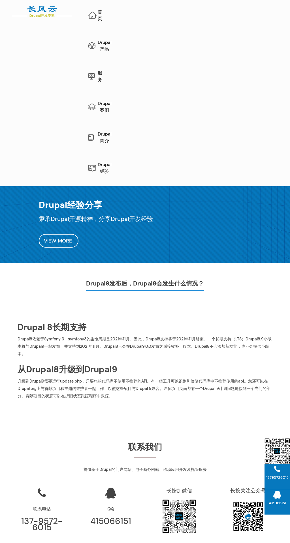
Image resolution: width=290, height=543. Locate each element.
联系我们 (181, 474)
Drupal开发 (64, 528)
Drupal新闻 (181, 495)
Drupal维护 (40, 528)
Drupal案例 (212, 12)
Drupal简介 (253, 12)
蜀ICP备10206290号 (211, 534)
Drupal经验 (186, 35)
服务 (179, 12)
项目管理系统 (113, 464)
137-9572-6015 (42, 388)
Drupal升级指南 (250, 453)
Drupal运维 (181, 453)
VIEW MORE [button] (58, 105)
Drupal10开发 (250, 485)
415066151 (110, 385)
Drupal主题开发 (250, 505)
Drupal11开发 (249, 474)
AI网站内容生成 (111, 528)
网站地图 (86, 528)
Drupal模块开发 (250, 495)
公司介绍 (181, 464)
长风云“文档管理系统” (112, 453)
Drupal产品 (145, 12)
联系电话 (42, 373)
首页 (112, 12)
